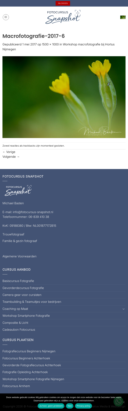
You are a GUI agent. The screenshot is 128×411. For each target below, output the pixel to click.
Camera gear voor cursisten (21, 295)
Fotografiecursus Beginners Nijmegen (28, 351)
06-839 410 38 (38, 217)
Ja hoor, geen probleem (51, 406)
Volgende (11, 156)
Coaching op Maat (15, 309)
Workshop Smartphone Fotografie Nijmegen (33, 379)
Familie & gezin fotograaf (19, 241)
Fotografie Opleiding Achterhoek (25, 372)
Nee (70, 406)
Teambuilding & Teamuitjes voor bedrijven (31, 301)
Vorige (8, 152)
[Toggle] (124, 309)
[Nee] (124, 403)
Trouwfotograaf (13, 234)
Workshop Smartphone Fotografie (26, 315)
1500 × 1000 (50, 44)
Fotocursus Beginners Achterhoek (26, 358)
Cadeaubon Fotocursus (18, 329)
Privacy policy (83, 406)
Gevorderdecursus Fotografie (23, 288)
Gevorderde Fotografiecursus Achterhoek (31, 365)
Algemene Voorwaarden (19, 256)
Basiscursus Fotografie (18, 281)
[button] (6, 17)
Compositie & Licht (15, 322)
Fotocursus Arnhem (16, 386)
